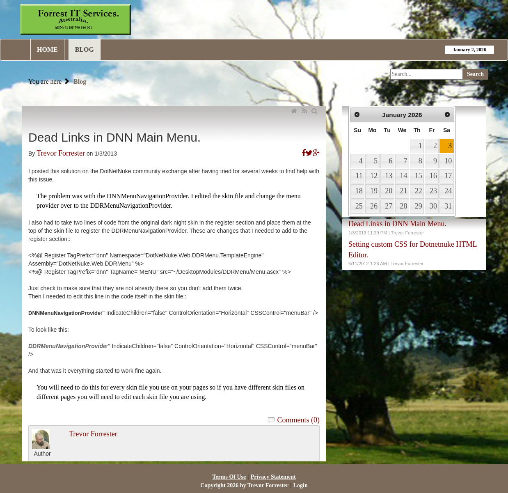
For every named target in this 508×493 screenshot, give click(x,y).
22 (418, 191)
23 (433, 191)
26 (374, 206)
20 (388, 191)
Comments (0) (298, 420)
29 (418, 206)
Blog (84, 49)
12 (374, 176)
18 (359, 191)
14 (403, 176)
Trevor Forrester (61, 153)
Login (300, 485)
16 (433, 176)
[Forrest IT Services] (75, 19)
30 (433, 206)
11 (358, 176)
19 (374, 191)
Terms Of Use (229, 477)
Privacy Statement (273, 477)
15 (418, 176)
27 (388, 206)
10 (448, 161)
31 (448, 206)
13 (388, 176)
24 (448, 191)
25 (359, 206)
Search (475, 74)
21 (403, 191)
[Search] (426, 74)
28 (403, 206)
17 (448, 176)
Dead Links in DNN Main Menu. (397, 224)
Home (47, 49)
